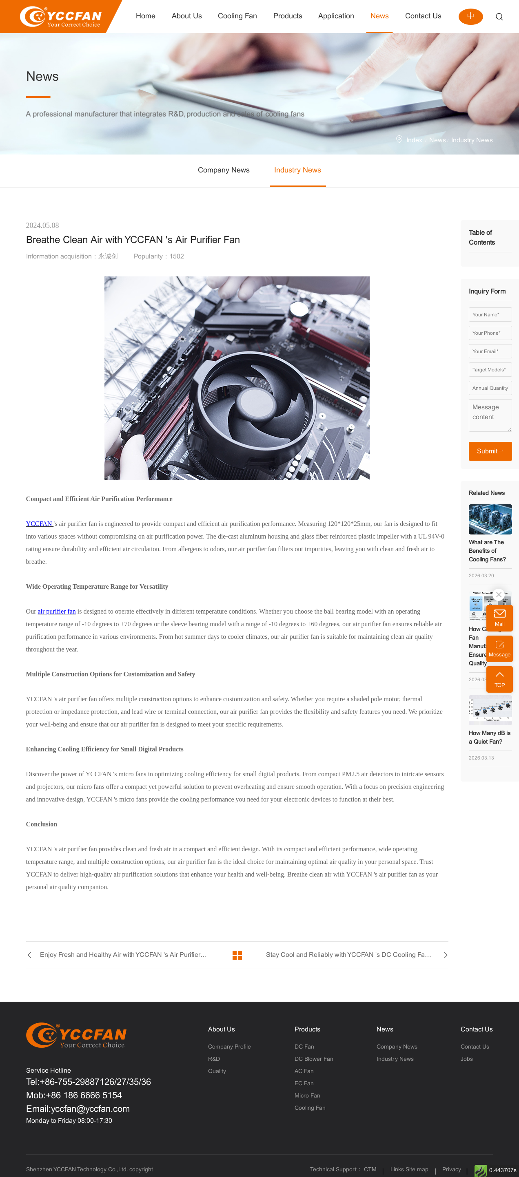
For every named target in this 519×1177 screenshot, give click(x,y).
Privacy (451, 1170)
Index (414, 140)
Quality (217, 1071)
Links (397, 1170)
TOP (500, 685)
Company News (224, 170)
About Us (221, 1030)
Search (499, 16)
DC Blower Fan (314, 1059)
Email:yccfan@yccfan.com (78, 1109)
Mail (500, 624)
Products (307, 1030)
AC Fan (304, 1071)
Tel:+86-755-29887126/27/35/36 (88, 1082)
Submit (490, 451)
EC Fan (304, 1083)
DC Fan (304, 1047)
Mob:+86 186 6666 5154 (74, 1096)
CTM (371, 1170)
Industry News (472, 140)
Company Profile (229, 1047)
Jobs (467, 1059)
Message (499, 655)
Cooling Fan (310, 1108)
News (437, 140)
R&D (214, 1059)
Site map (417, 1170)
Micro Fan (307, 1096)
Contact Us (477, 1030)
